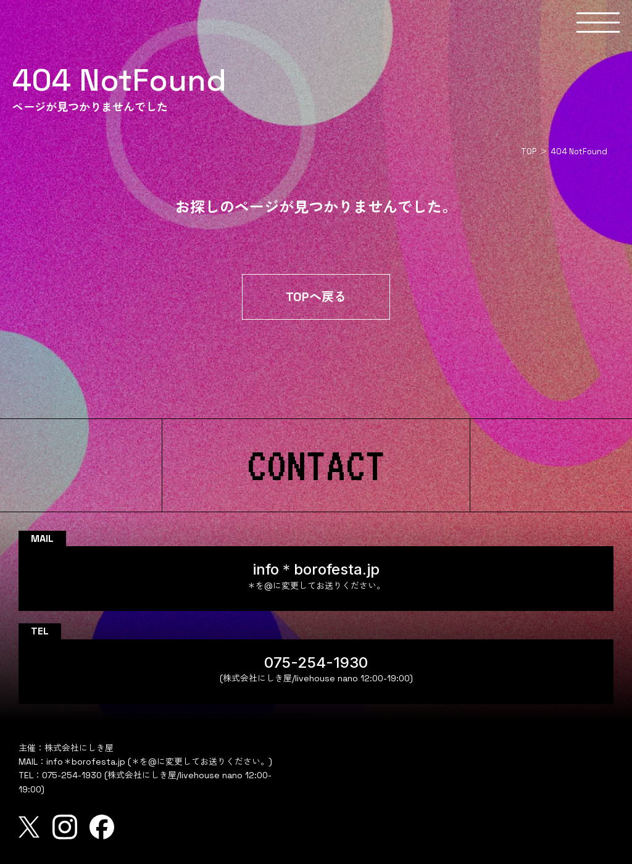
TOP (528, 151)
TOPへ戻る (316, 297)
